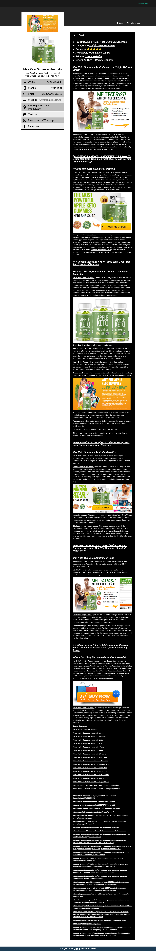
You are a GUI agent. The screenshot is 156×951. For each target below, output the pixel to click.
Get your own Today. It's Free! (78, 949)
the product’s (91, 235)
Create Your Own (143, 3)
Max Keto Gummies (112, 293)
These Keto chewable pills (101, 250)
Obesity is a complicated (82, 172)
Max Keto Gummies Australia (83, 73)
